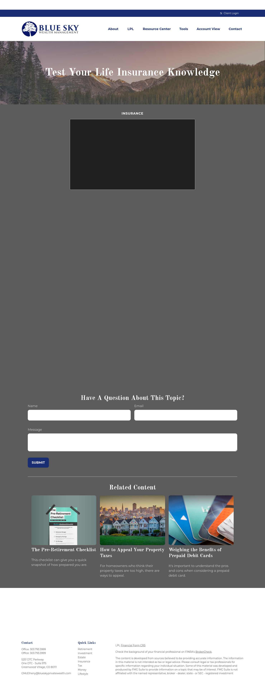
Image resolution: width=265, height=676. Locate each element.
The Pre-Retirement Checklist (63, 540)
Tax (80, 655)
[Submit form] (38, 453)
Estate (82, 647)
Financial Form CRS (133, 635)
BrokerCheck (204, 642)
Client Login (229, 3)
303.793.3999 (38, 639)
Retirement (85, 639)
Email (138, 396)
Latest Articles (87, 668)
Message (35, 420)
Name (33, 396)
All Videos (84, 672)
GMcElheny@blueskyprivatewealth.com (46, 663)
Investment (85, 643)
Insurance (84, 651)
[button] (113, 19)
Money (82, 659)
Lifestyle (83, 664)
